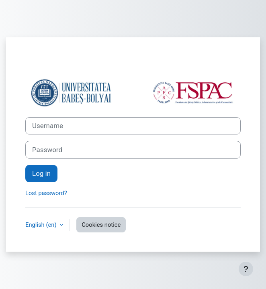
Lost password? (46, 193)
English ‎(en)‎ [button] (41, 224)
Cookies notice (101, 224)
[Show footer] (246, 269)
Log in (41, 173)
